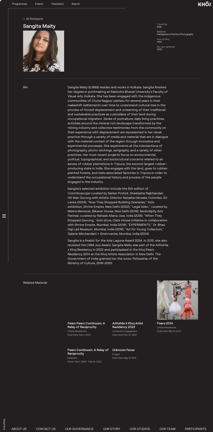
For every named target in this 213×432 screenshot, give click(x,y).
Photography (186, 34)
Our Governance (85, 429)
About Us (25, 429)
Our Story (118, 429)
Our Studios (146, 429)
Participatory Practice (168, 34)
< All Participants (33, 18)
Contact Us (52, 429)
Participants (202, 429)
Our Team (174, 429)
